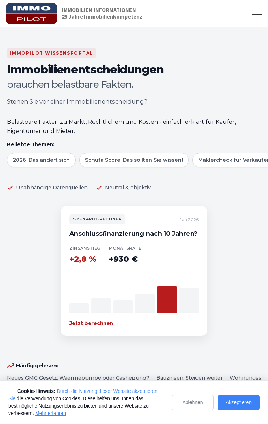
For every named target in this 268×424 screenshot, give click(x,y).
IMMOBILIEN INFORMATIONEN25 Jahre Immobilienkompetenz (102, 13)
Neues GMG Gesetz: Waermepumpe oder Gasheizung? (78, 378)
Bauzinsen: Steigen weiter (189, 378)
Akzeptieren (239, 402)
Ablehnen (192, 402)
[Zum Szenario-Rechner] (134, 271)
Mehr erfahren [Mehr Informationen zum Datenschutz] (50, 413)
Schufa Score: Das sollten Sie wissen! (134, 160)
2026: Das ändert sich (41, 160)
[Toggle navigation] (257, 11)
